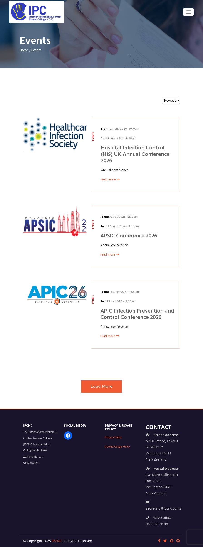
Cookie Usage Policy (117, 446)
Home (24, 50)
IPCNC (57, 540)
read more (110, 179)
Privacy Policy (113, 437)
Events (36, 50)
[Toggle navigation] (188, 12)
